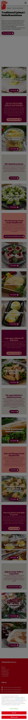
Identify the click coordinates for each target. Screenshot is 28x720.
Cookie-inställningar (14, 708)
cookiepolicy (17, 698)
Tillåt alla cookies (14, 717)
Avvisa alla (14, 712)
